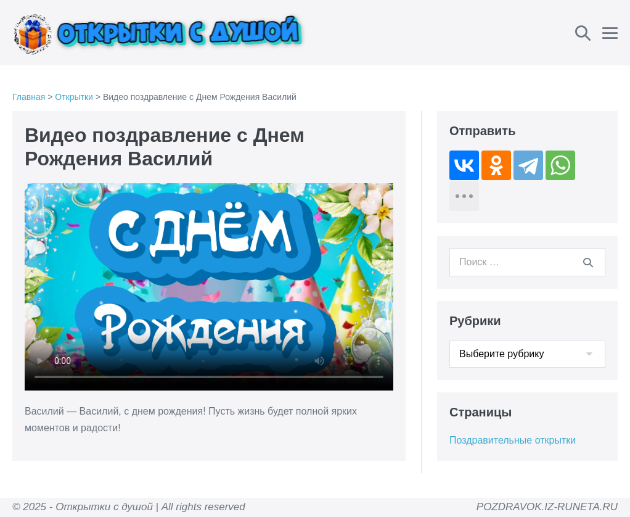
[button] (583, 33)
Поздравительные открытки (512, 440)
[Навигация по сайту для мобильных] (610, 33)
